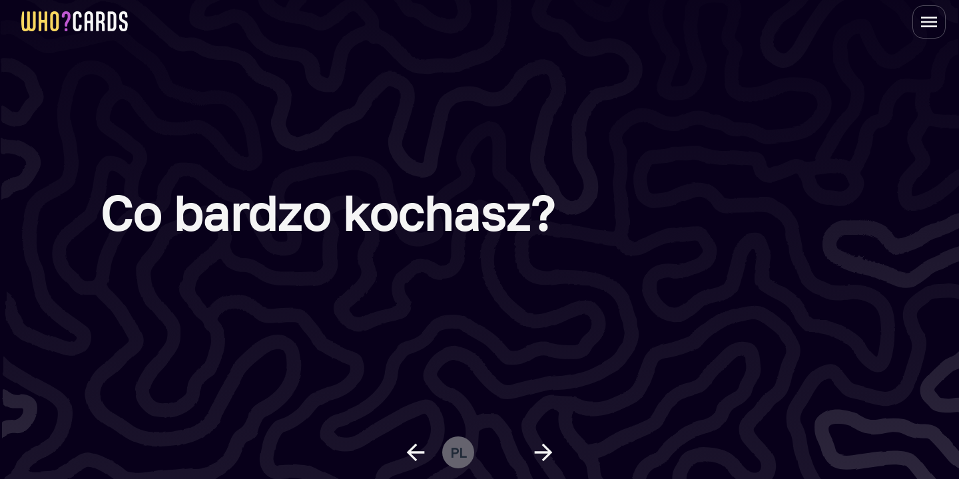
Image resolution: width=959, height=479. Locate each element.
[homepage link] (75, 21)
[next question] (543, 452)
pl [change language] (458, 452)
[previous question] (416, 452)
